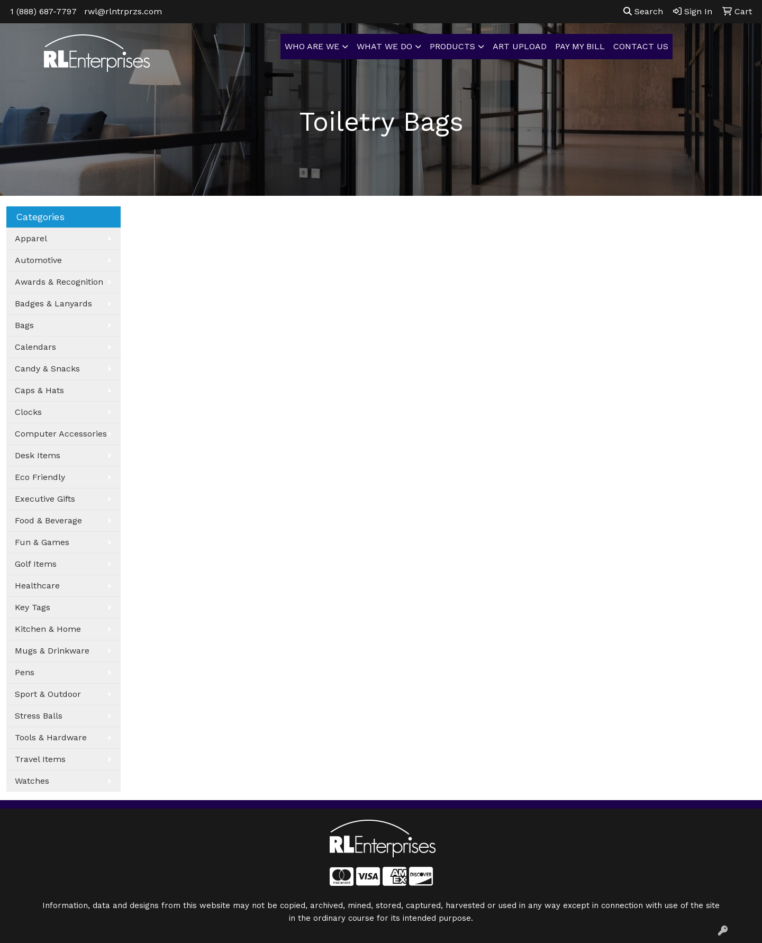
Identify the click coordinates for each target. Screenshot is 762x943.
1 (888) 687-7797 (43, 11)
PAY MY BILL (580, 46)
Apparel (31, 238)
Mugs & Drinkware (52, 651)
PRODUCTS (452, 46)
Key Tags (32, 607)
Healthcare (37, 586)
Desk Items (37, 455)
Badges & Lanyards (53, 303)
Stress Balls (38, 716)
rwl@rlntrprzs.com (123, 11)
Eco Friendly (40, 477)
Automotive (38, 260)
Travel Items (40, 759)
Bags (24, 325)
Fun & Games (42, 542)
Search (643, 11)
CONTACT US (640, 46)
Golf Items (36, 564)
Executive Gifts (45, 499)
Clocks (28, 412)
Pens (24, 672)
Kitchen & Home (48, 629)
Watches (32, 781)
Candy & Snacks (47, 369)
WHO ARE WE (312, 46)
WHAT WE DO (384, 46)
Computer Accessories (61, 434)
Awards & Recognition (59, 282)
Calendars (35, 347)
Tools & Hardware (51, 737)
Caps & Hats (39, 390)
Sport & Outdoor (48, 694)
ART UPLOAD (520, 46)
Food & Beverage (48, 520)
